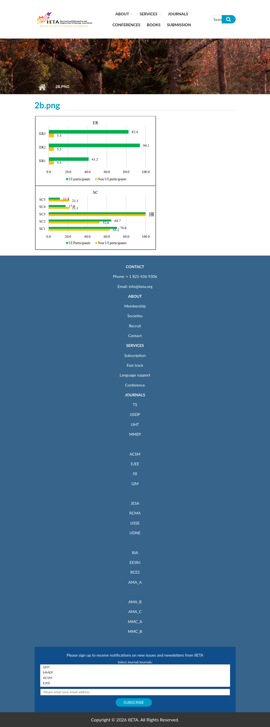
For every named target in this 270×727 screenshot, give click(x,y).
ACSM (135, 454)
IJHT (135, 424)
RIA (135, 552)
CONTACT (135, 266)
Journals (178, 13)
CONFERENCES (126, 24)
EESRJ (135, 562)
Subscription (134, 355)
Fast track (135, 365)
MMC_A (135, 621)
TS (135, 404)
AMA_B (135, 601)
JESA (135, 503)
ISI (135, 473)
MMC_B (135, 631)
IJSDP (135, 414)
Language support (135, 375)
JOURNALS (135, 394)
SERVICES (135, 345)
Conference (135, 385)
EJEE (135, 463)
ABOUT (135, 296)
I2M (135, 483)
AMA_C (135, 611)
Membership (135, 306)
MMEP (135, 434)
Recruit (135, 325)
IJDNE (135, 532)
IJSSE (135, 523)
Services (148, 13)
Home (42, 87)
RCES (135, 572)
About (122, 13)
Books (154, 24)
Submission (179, 24)
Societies (135, 315)
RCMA (135, 513)
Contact (135, 335)
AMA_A (135, 582)
